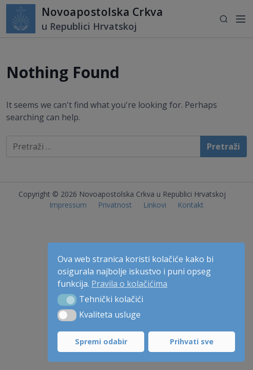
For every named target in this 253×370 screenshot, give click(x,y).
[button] (66, 299)
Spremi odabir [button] (101, 341)
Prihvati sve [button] (191, 341)
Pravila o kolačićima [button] (129, 283)
